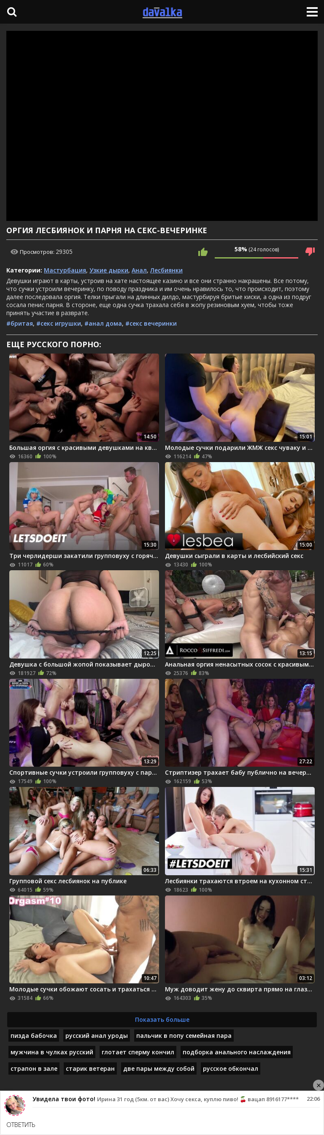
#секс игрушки (58, 323)
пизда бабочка (34, 1036)
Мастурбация (65, 270)
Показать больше (162, 1019)
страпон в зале (34, 1068)
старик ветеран (90, 1068)
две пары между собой (158, 1068)
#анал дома (103, 323)
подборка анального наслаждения (237, 1052)
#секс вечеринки (151, 323)
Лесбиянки (166, 270)
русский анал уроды (96, 1036)
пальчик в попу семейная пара (184, 1036)
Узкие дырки (108, 270)
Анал (139, 270)
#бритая (19, 323)
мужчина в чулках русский (52, 1052)
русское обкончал (230, 1068)
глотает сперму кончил (138, 1052)
